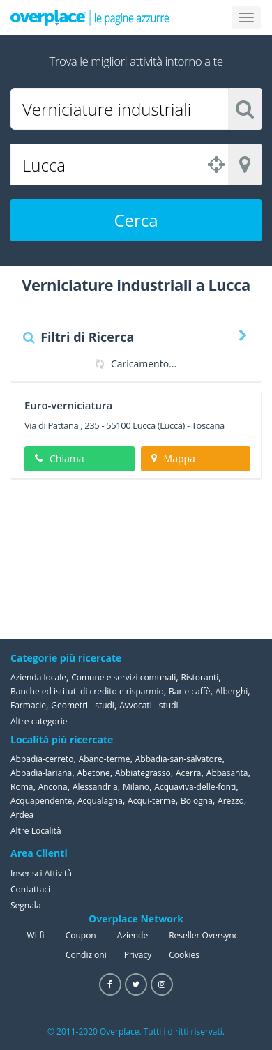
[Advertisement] (192, 558)
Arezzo (231, 801)
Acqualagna (100, 801)
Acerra (189, 773)
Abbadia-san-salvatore (178, 759)
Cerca (136, 219)
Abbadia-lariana (41, 773)
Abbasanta (227, 773)
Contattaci (30, 889)
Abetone (93, 773)
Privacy (138, 955)
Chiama (59, 458)
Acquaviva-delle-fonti (195, 787)
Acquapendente (41, 801)
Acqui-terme (152, 801)
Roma (21, 787)
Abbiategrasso (143, 773)
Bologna (197, 801)
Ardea (21, 815)
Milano (136, 787)
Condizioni (86, 955)
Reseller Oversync (203, 935)
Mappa (173, 458)
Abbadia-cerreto (41, 759)
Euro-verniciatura (68, 405)
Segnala (25, 905)
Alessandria (95, 787)
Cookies (184, 955)
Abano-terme (104, 759)
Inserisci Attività (41, 873)
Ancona (53, 787)
